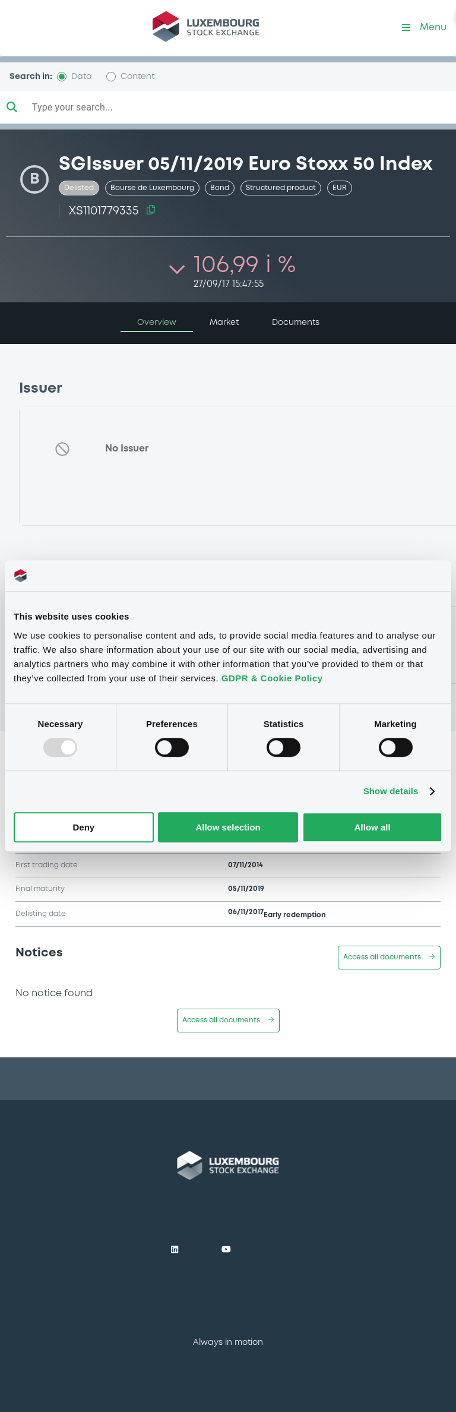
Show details (391, 791)
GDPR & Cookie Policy (272, 678)
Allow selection (227, 827)
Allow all (372, 827)
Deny (83, 827)
